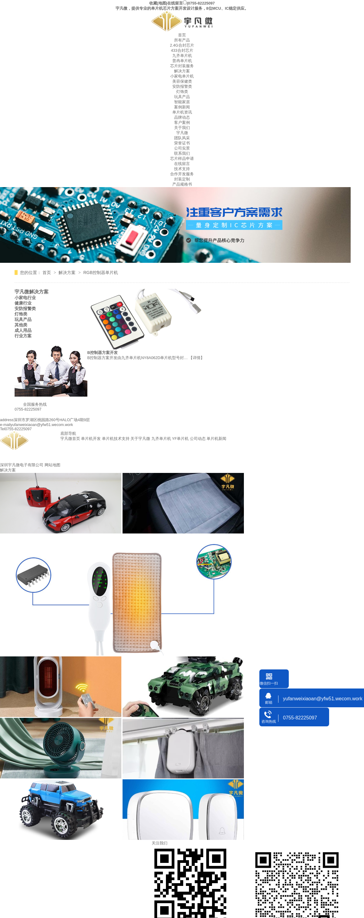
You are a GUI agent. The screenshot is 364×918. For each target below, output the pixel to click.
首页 (182, 35)
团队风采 (182, 138)
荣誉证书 (182, 143)
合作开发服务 (182, 174)
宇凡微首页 (70, 439)
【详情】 (196, 358)
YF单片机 (180, 439)
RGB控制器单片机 (100, 272)
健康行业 (23, 303)
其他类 (21, 324)
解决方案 (182, 71)
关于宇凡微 (140, 439)
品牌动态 (182, 117)
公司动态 (198, 439)
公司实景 (182, 148)
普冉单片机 (182, 61)
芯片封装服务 (182, 66)
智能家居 (182, 102)
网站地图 (52, 465)
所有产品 (182, 40)
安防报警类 (182, 86)
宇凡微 (182, 133)
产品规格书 (182, 184)
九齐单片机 (182, 56)
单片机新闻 (216, 439)
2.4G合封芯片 (182, 45)
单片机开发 (91, 439)
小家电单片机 (182, 76)
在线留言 (175, 3)
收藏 (153, 3)
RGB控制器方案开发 (100, 353)
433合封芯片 (182, 50)
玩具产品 (182, 97)
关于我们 (182, 128)
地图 (162, 3)
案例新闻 (182, 107)
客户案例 (182, 123)
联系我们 (182, 153)
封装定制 (182, 179)
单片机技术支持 (116, 439)
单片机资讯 (182, 112)
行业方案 (23, 335)
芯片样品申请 (182, 159)
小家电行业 (25, 297)
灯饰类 (182, 92)
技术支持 (182, 169)
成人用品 (23, 330)
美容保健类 (182, 81)
